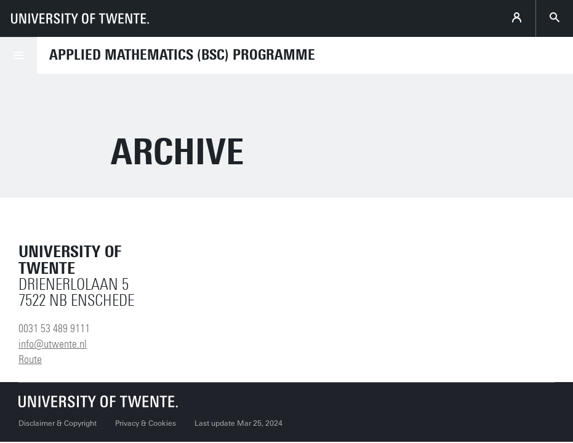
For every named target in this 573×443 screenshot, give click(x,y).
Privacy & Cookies (145, 423)
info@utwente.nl (52, 344)
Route (30, 359)
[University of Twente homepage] (80, 18)
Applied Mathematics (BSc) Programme (182, 55)
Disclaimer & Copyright (57, 423)
